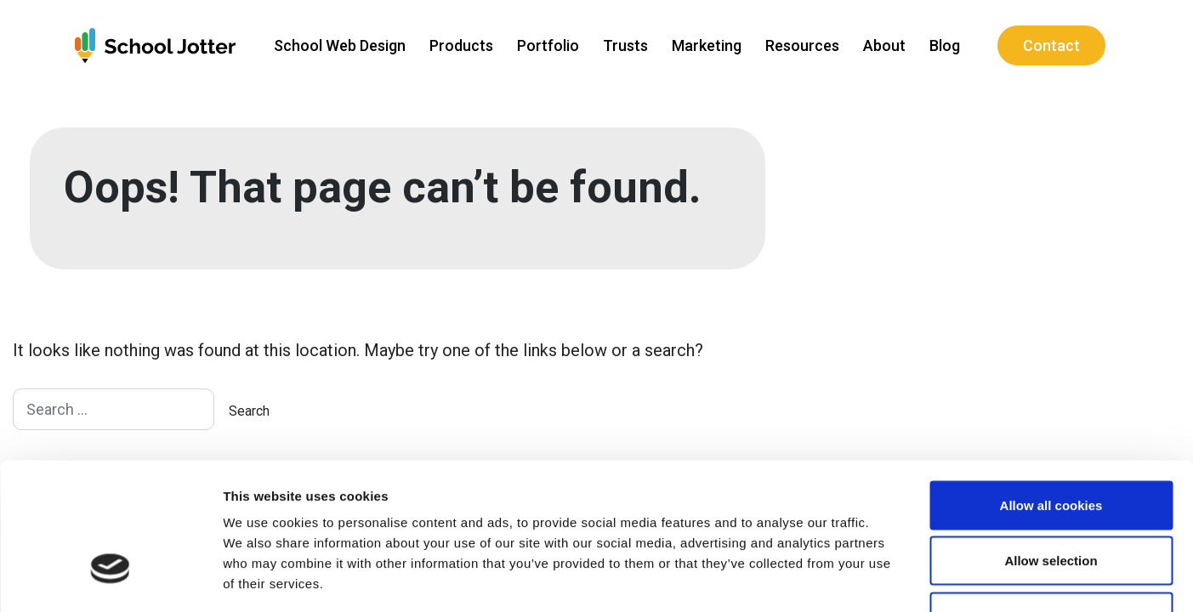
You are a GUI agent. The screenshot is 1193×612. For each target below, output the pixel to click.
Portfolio (546, 45)
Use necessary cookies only (1051, 500)
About (882, 45)
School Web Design (338, 45)
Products (459, 45)
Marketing (705, 45)
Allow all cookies (1051, 389)
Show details (892, 578)
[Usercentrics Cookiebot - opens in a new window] (110, 579)
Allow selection (1050, 445)
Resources (801, 45)
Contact (1049, 45)
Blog (943, 45)
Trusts (623, 45)
